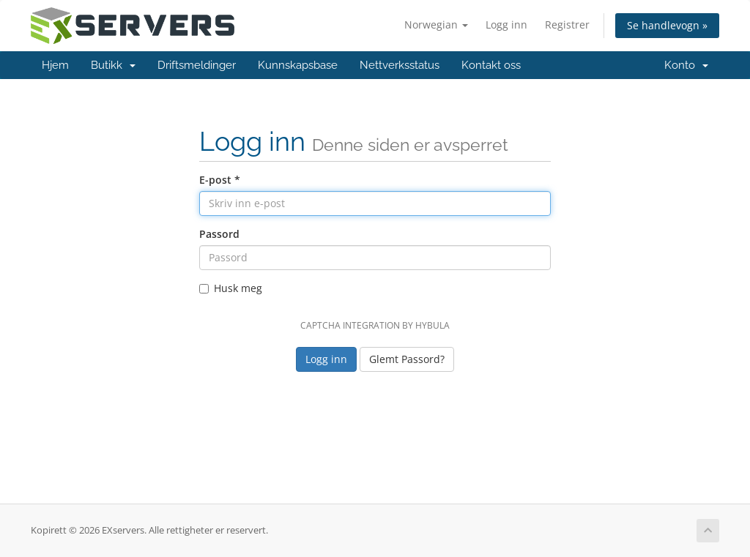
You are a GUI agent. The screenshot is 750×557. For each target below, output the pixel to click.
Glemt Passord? (407, 359)
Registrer (567, 24)
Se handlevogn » (667, 25)
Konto (686, 65)
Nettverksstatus (399, 65)
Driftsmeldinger (196, 65)
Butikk (113, 65)
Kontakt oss (491, 65)
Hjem (55, 65)
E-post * (219, 180)
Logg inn (506, 24)
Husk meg (230, 288)
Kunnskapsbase (298, 65)
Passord (219, 234)
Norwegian (436, 24)
